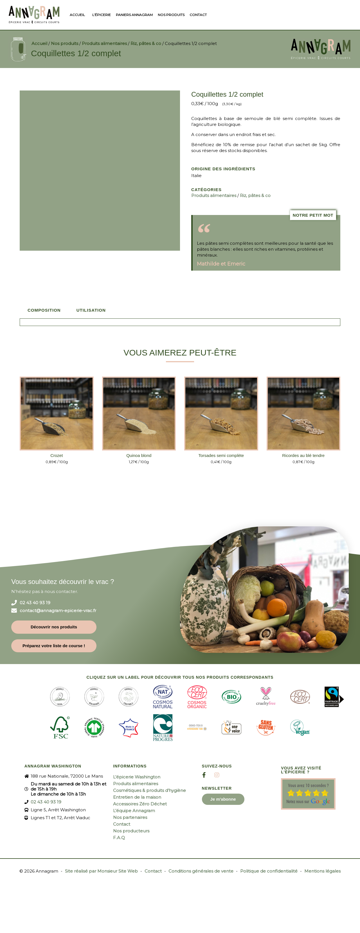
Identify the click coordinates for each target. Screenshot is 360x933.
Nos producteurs (131, 831)
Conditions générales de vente (200, 871)
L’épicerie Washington (136, 777)
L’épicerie (101, 15)
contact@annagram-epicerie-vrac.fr (58, 610)
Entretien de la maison (137, 797)
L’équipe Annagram (134, 810)
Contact (198, 15)
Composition (44, 310)
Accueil (77, 15)
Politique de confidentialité (269, 871)
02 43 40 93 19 (35, 602)
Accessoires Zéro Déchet (140, 804)
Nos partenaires (130, 817)
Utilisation (91, 310)
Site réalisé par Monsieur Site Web (101, 871)
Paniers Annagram (134, 15)
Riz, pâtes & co (145, 43)
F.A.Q (119, 837)
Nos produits (171, 15)
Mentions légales (322, 871)
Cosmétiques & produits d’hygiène (149, 790)
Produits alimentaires (104, 43)
